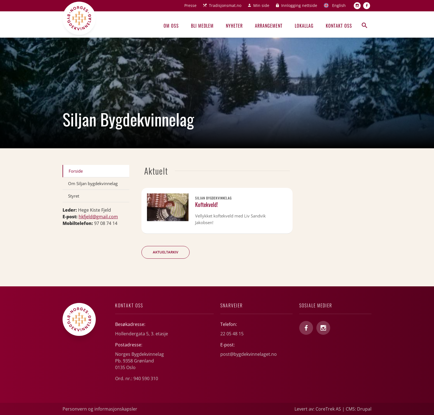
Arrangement (269, 25)
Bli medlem (202, 25)
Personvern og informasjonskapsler (100, 409)
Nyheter (234, 25)
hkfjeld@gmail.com (98, 217)
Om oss (171, 25)
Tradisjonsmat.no (225, 5)
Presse (190, 5)
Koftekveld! (206, 204)
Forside (76, 171)
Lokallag (304, 25)
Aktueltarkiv (165, 252)
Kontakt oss (339, 25)
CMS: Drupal (358, 409)
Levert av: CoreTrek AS (317, 409)
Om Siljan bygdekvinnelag (93, 183)
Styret (73, 196)
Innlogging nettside (299, 5)
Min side (261, 5)
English (339, 5)
